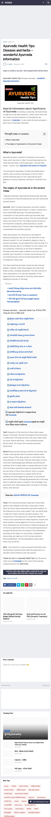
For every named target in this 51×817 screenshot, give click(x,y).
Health (15, 578)
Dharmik (24, 801)
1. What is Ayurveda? (12, 139)
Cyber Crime (18, 805)
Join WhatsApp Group (39, 802)
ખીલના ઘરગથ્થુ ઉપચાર (17, 374)
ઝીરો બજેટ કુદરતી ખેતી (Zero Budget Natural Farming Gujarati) (12, 616)
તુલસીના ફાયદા (15, 396)
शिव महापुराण (7, 812)
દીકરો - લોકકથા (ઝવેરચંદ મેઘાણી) (24, 751)
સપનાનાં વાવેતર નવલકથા (21, 794)
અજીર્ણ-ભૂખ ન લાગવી (17, 324)
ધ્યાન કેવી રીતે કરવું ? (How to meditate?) (22, 295)
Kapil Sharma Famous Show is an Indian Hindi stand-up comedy (29, 744)
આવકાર (8, 2)
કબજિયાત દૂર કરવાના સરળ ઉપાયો (21, 352)
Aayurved (11, 41)
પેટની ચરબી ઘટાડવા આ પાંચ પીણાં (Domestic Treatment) (37, 615)
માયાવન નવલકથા (23, 786)
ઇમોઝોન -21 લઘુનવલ (19, 812)
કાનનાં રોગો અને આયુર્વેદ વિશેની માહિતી (23, 357)
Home (5, 41)
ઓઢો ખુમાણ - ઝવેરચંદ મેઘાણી (23, 769)
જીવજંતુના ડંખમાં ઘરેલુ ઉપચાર (19, 385)
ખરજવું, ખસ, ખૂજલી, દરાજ (18, 363)
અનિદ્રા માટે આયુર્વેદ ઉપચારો (19, 329)
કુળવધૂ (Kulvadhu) (13, 734)
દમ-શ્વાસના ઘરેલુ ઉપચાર (18, 401)
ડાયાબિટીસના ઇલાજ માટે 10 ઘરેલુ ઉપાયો (23, 390)
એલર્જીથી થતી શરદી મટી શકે (19, 341)
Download (12, 415)
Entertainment (41, 797)
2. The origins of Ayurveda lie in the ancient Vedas (23, 144)
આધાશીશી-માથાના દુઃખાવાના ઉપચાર (22, 335)
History (16, 801)
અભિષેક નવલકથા (21, 790)
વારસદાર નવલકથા (8, 790)
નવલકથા (14, 786)
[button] (2, 2)
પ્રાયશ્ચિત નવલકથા (35, 786)
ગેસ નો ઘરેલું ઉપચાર (16, 379)
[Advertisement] (25, 22)
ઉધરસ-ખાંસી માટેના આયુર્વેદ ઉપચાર (22, 318)
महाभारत (29, 809)
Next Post (46, 685)
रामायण (36, 809)
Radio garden (8, 809)
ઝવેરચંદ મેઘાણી (8, 794)
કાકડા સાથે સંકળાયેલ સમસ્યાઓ (20, 407)
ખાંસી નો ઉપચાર (15, 368)
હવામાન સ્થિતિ (7, 805)
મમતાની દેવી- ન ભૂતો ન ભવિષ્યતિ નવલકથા (14, 797)
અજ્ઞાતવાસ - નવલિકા (20, 760)
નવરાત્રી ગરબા (7, 801)
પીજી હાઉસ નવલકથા (34, 790)
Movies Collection (30, 805)
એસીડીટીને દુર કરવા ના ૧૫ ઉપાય (21, 346)
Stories (6, 786)
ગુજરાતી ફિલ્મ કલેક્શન (33, 812)
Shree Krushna (19, 809)
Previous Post (6, 685)
